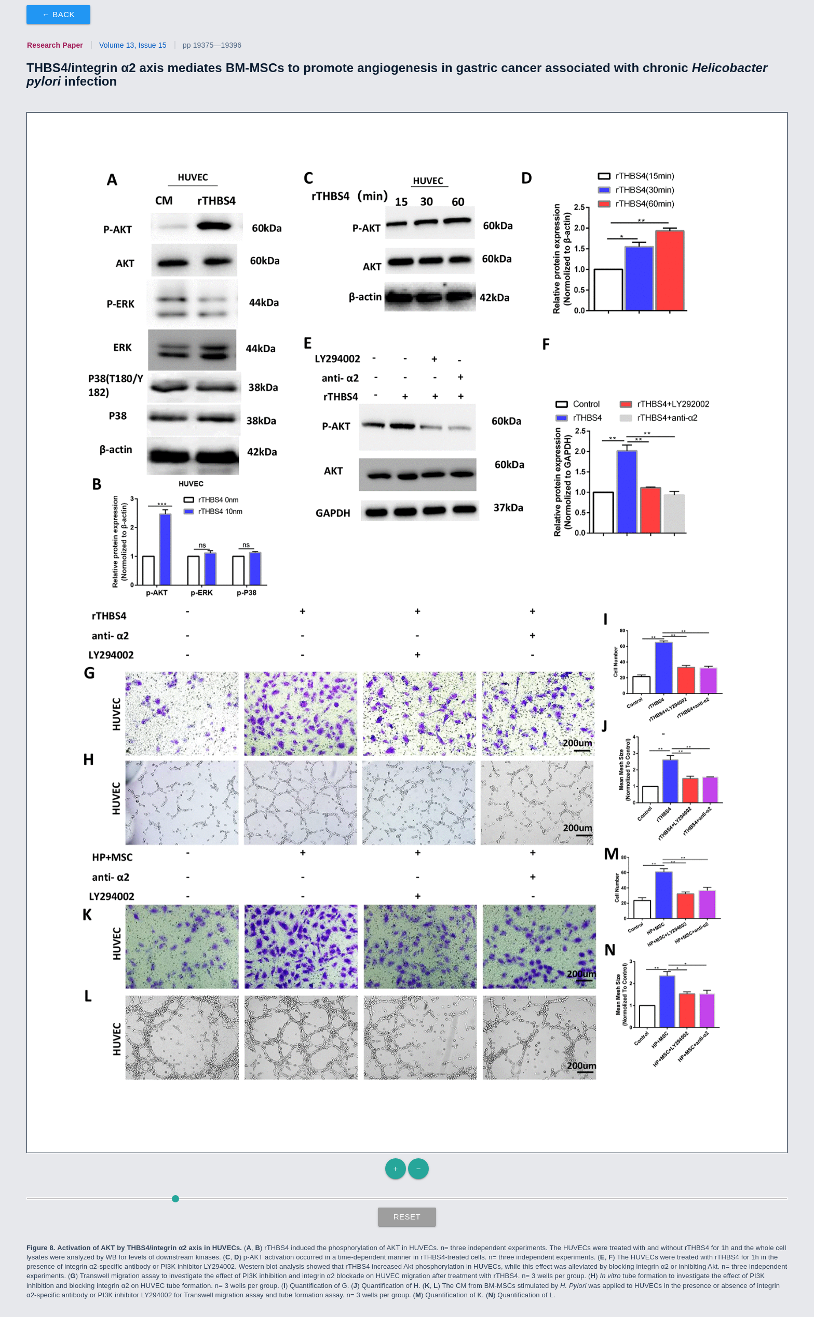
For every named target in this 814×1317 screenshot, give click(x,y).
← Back (58, 14)
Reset (407, 1216)
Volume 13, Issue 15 (133, 45)
